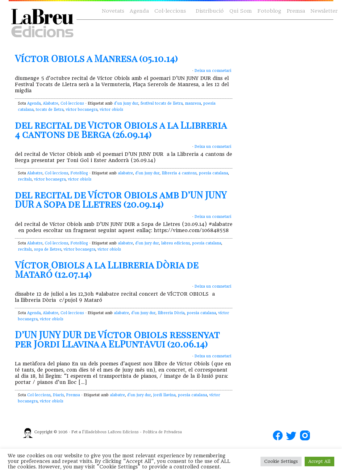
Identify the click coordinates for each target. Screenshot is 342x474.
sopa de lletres (47, 249)
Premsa (296, 11)
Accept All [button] (319, 461)
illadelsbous (95, 432)
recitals (25, 179)
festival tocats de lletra (161, 103)
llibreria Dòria (171, 313)
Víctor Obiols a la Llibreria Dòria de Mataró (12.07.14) (106, 269)
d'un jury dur (147, 243)
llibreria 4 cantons (179, 173)
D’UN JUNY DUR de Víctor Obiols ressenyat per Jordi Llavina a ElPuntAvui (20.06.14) (117, 339)
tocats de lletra (50, 109)
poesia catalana (213, 173)
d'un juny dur (126, 103)
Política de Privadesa (162, 432)
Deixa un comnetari (212, 71)
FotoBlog (79, 173)
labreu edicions (175, 243)
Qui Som (240, 11)
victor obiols (111, 109)
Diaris (58, 395)
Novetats (113, 11)
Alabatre (50, 103)
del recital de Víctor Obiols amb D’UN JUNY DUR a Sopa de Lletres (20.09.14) (120, 199)
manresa (193, 103)
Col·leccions (169, 11)
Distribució (210, 11)
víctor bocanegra (82, 109)
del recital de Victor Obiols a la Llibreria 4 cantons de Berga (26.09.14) (121, 129)
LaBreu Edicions (123, 432)
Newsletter (324, 11)
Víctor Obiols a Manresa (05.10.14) (96, 58)
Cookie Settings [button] (281, 461)
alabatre (125, 173)
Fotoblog (269, 11)
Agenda (139, 11)
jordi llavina (164, 395)
